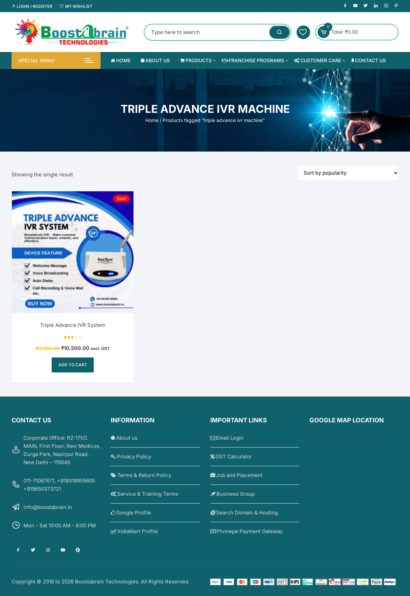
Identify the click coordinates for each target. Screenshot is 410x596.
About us (155, 60)
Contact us (368, 60)
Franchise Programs (255, 60)
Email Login (227, 438)
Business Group (232, 494)
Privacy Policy (131, 456)
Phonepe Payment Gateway (246, 531)
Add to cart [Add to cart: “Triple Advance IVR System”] (72, 364)
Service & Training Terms (144, 494)
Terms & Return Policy (141, 475)
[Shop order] (348, 173)
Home (120, 60)
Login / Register (32, 6)
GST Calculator (231, 456)
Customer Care (320, 60)
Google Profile (131, 512)
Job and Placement (236, 475)
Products (198, 60)
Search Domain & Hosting (244, 512)
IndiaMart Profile (134, 531)
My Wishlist (76, 6)
